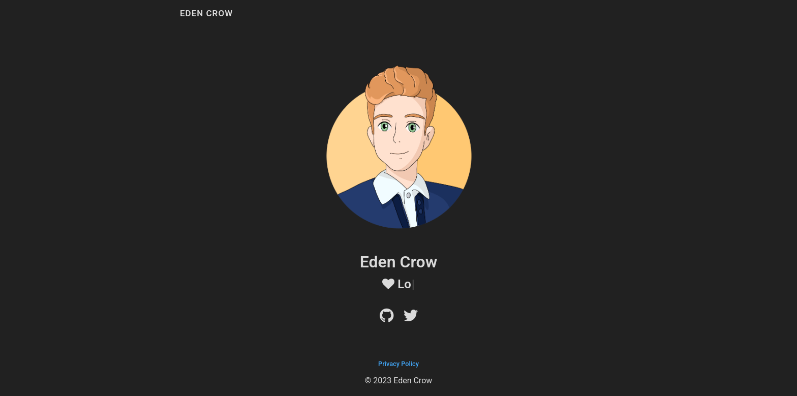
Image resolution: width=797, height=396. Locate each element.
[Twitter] (411, 318)
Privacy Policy (398, 364)
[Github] (386, 318)
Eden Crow (206, 13)
